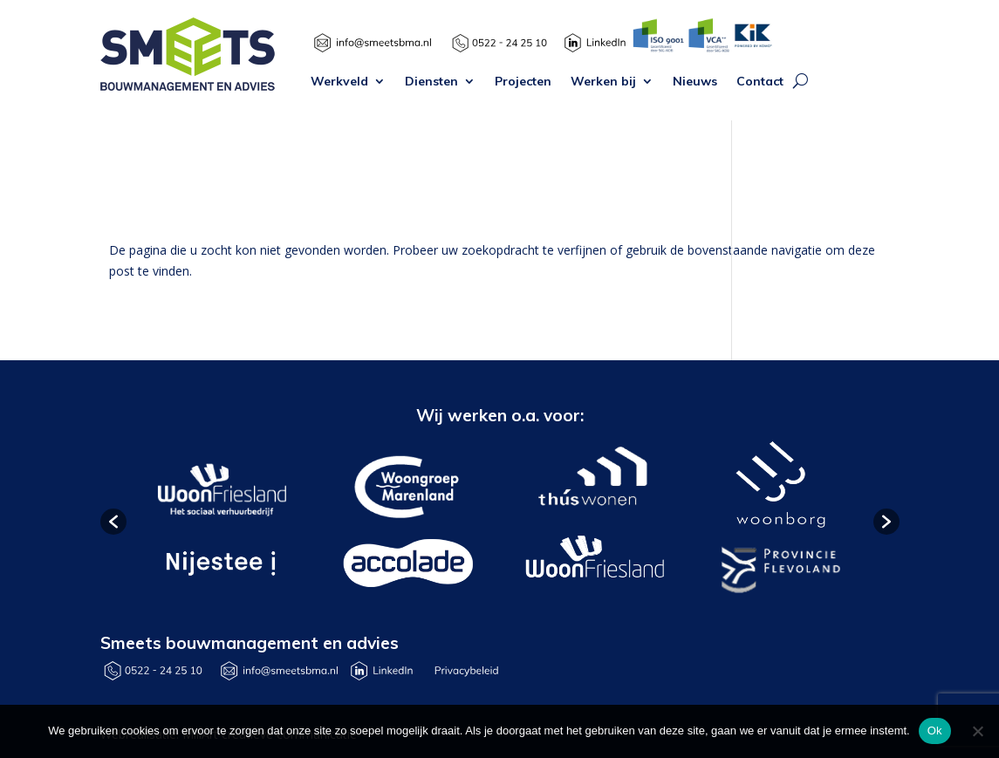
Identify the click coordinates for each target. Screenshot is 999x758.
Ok (934, 730)
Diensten (431, 82)
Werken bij (603, 82)
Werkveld (339, 82)
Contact (759, 82)
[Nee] (977, 731)
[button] (113, 522)
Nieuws (695, 82)
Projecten (523, 82)
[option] (220, 522)
